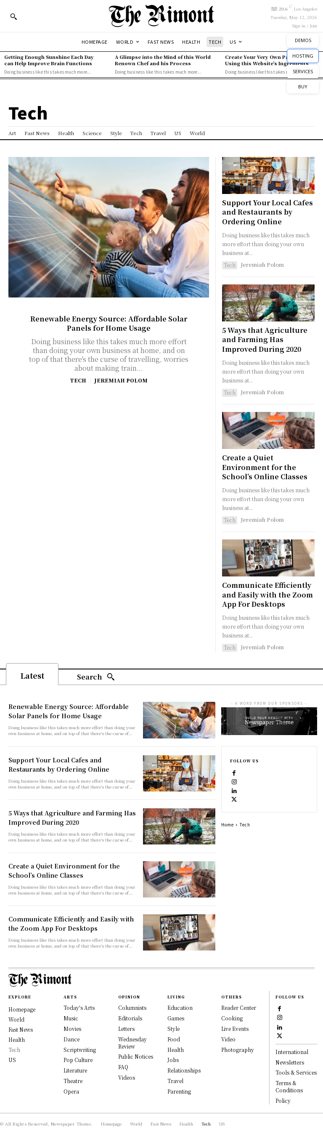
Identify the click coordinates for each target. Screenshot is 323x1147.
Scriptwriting (80, 1049)
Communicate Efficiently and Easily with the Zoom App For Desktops (267, 594)
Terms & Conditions (289, 1087)
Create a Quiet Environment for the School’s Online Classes (264, 467)
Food (173, 1038)
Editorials (130, 1018)
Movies (72, 1028)
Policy (283, 1100)
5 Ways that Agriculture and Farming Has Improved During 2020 (264, 339)
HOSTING (302, 56)
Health (175, 1049)
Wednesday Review (132, 1042)
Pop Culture (78, 1059)
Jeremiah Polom (121, 380)
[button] (13, 16)
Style (173, 1028)
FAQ (123, 1066)
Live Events (235, 1028)
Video (228, 1038)
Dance (71, 1038)
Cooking (232, 1018)
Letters (126, 1028)
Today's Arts (79, 1007)
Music (71, 1018)
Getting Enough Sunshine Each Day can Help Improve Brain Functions (49, 59)
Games (175, 1018)
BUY (302, 86)
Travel (175, 1080)
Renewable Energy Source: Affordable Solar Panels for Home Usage (108, 323)
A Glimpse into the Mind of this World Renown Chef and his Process (163, 59)
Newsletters (289, 1062)
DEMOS (303, 40)
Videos (126, 1077)
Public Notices (135, 1056)
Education (180, 1007)
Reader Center (238, 1007)
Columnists (132, 1007)
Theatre (73, 1080)
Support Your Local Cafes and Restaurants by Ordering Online (267, 212)
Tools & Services (296, 1072)
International (291, 1051)
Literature (75, 1070)
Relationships (184, 1070)
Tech (78, 380)
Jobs (173, 1059)
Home (227, 824)
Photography (237, 1049)
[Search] (96, 677)
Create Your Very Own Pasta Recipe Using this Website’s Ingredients (270, 59)
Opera (71, 1090)
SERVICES (303, 71)
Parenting (179, 1090)
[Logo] (161, 16)
